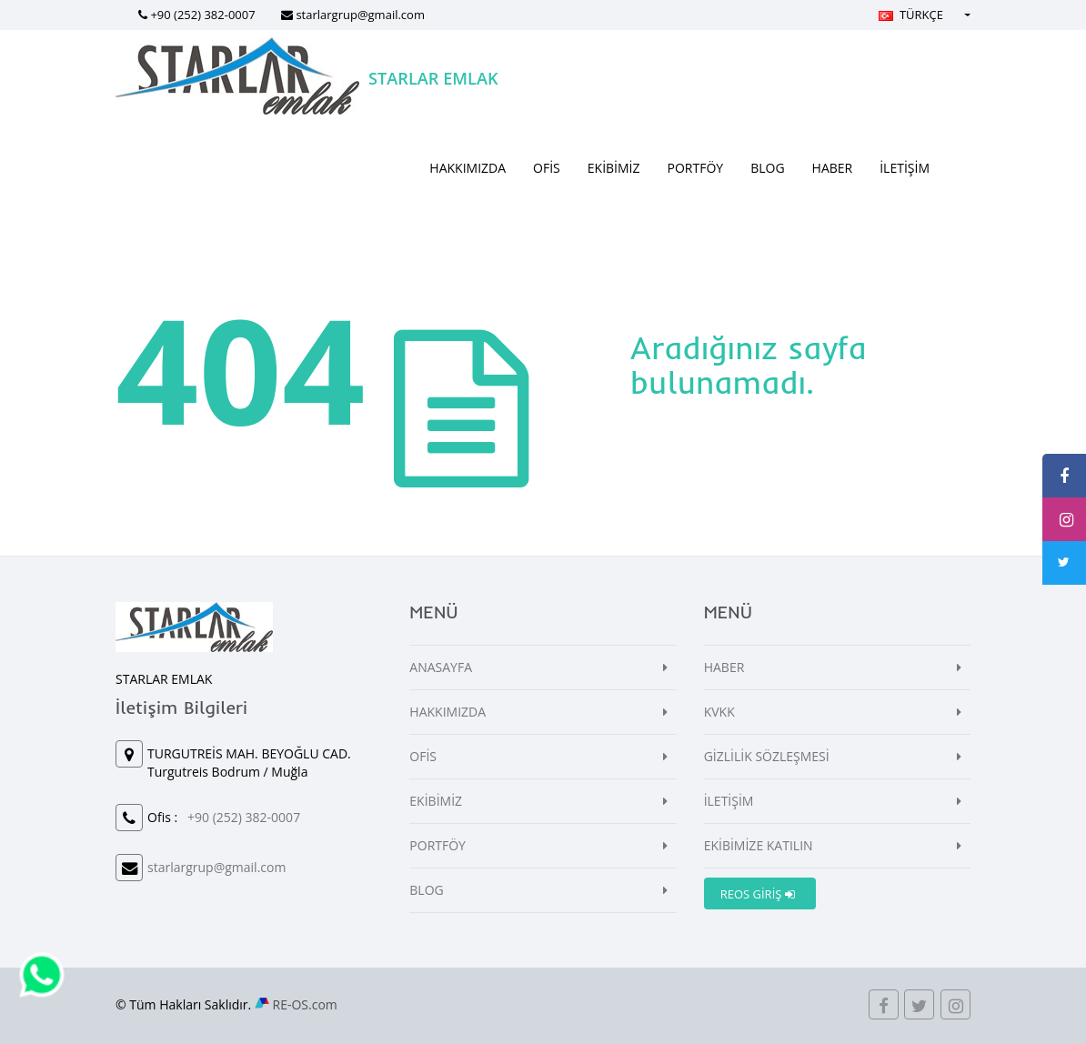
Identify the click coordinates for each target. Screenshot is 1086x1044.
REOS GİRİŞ (757, 894)
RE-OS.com (305, 1004)
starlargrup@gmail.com (360, 14)
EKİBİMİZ (614, 167)
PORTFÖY (696, 167)
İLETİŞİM (905, 167)
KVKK (719, 711)
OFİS (546, 167)
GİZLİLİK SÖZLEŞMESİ (767, 756)
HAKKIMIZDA (467, 167)
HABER (832, 167)
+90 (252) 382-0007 (202, 14)
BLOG (767, 167)
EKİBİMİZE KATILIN (758, 845)
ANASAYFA (440, 667)
